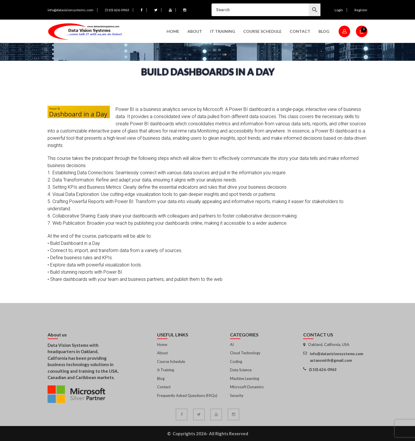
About (194, 31)
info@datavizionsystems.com (70, 10)
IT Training (222, 31)
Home (173, 31)
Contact (300, 31)
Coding (236, 361)
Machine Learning (244, 378)
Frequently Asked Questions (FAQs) (187, 395)
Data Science (241, 370)
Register (360, 10)
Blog (323, 31)
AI (232, 344)
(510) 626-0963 (117, 10)
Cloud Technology (245, 353)
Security (237, 395)
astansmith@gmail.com (331, 360)
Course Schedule (262, 31)
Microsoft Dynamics (247, 387)
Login (339, 10)
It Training (165, 370)
